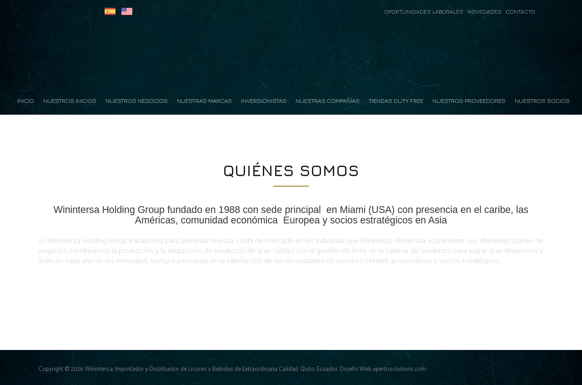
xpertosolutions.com (399, 368)
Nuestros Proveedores (469, 100)
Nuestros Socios (542, 100)
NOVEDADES (486, 11)
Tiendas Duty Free (396, 100)
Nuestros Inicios (69, 100)
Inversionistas (263, 100)
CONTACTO (520, 11)
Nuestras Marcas (204, 100)
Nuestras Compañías (328, 100)
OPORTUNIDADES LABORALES (424, 11)
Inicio (25, 100)
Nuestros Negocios (136, 100)
